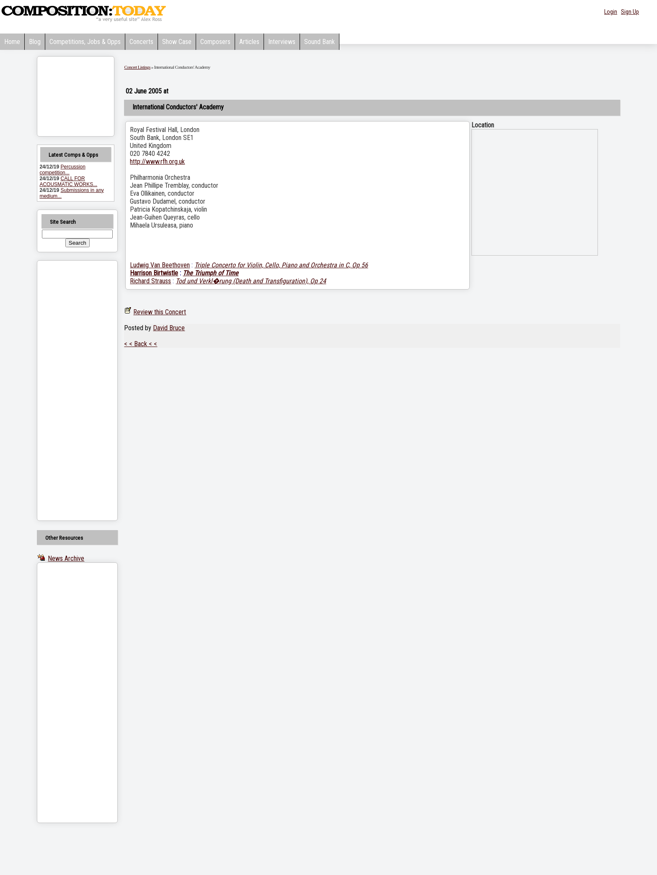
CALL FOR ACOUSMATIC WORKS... (68, 181)
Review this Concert (159, 312)
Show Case (176, 42)
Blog (35, 42)
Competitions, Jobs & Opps (85, 42)
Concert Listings (137, 67)
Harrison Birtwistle (154, 273)
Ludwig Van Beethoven (160, 265)
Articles (249, 42)
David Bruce (169, 328)
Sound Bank (319, 42)
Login (610, 11)
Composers (215, 42)
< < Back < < (140, 344)
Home (12, 42)
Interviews (281, 42)
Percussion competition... (62, 170)
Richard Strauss (150, 281)
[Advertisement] (66, 390)
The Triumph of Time (210, 273)
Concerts (141, 42)
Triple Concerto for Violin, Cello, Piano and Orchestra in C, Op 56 (281, 265)
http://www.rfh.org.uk (157, 162)
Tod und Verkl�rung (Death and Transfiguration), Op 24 (251, 281)
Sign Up (630, 11)
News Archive (66, 558)
